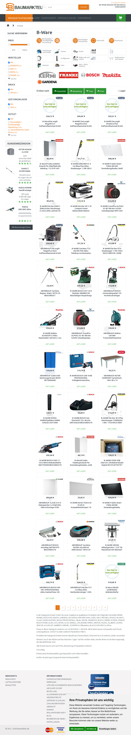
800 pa (14, 93)
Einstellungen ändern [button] (107, 729)
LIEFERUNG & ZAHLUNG (67, 18)
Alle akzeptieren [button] (77, 729)
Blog (49, 716)
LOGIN (113, 2)
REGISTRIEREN (121, 2)
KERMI (14, 72)
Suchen (83, 7)
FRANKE (15, 75)
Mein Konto (10, 679)
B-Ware (20, 26)
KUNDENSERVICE (84, 18)
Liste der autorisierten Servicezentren (64, 685)
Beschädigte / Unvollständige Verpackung (15, 124)
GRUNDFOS (15, 66)
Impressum (51, 682)
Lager (123, 90)
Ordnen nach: (42, 90)
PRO (13, 107)
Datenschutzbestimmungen (59, 679)
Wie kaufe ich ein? (54, 688)
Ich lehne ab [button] (91, 729)
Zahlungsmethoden (56, 704)
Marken (50, 710)
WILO (13, 69)
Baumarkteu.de (23, 729)
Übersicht (51, 707)
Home (37, 18)
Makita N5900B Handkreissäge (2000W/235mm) (25, 190)
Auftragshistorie (13, 682)
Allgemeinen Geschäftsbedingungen (63, 694)
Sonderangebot (48, 18)
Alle (11, 62)
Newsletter (10, 685)
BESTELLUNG (52, 691)
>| (105, 607)
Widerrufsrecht (54, 697)
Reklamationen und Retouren (60, 713)
